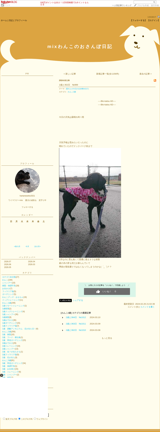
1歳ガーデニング (9, 323)
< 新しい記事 (70, 74)
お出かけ (6, 288)
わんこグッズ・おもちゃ (12, 297)
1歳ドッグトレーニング (12, 311)
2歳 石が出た (8, 357)
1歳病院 (5, 317)
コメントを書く (147, 307)
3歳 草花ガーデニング (12, 363)
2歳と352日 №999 (68, 85)
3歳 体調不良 (8, 366)
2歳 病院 (6, 334)
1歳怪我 (5, 309)
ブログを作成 (143, 5)
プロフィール (21, 20)
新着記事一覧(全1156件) (107, 74)
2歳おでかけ (7, 343)
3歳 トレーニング (10, 372)
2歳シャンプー (8, 349)
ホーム (4, 20)
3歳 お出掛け (8, 369)
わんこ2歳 (6, 332)
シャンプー (7, 283)
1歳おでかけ (7, 320)
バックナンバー (27, 257)
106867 (152, 17)
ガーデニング (8, 294)
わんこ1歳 (6, 303)
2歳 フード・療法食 (11, 337)
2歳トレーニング (9, 346)
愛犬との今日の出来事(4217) (77, 89)
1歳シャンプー (8, 314)
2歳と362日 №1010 (76, 330)
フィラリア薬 (8, 291)
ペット (7, 5)
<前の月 (17, 246)
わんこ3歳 (6, 360)
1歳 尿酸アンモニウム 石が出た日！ (19, 329)
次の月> (37, 246)
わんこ (5, 280)
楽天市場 (155, 5)
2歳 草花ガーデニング (12, 340)
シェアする (78, 300)
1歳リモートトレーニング (13, 306)
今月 (27, 246)
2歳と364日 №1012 (76, 317)
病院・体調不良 (9, 286)
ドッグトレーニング (10, 300)
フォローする (27, 207)
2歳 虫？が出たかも (11, 352)
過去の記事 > (145, 74)
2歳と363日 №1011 (76, 324)
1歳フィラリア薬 (9, 326)
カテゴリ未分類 (9, 277)
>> (121, 5)
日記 (11, 20)
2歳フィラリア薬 (9, 354)
